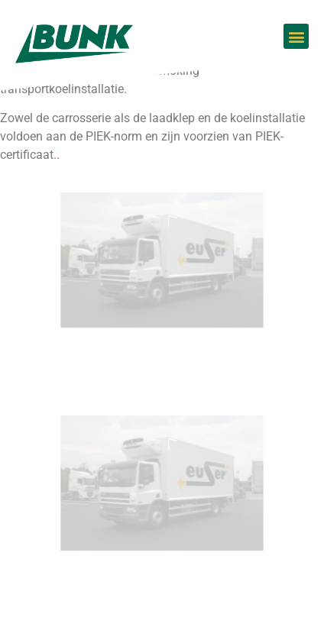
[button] (296, 36)
